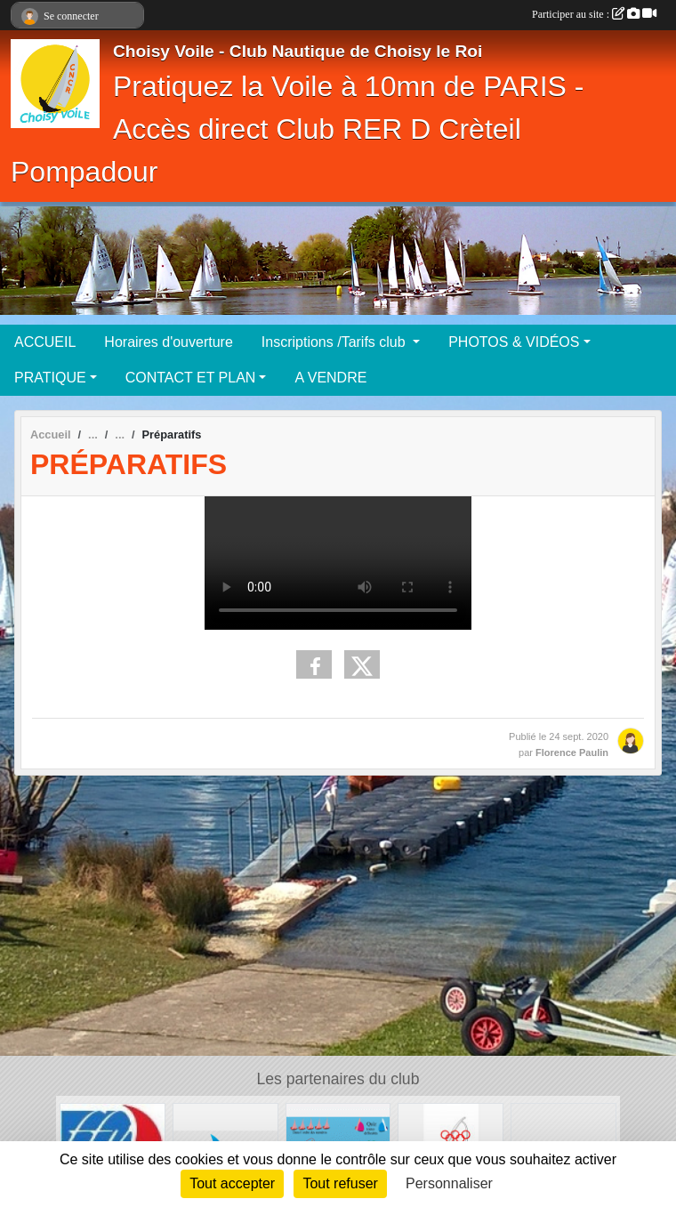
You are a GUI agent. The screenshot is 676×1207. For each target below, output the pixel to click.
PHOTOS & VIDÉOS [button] (513, 342)
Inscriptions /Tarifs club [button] (335, 342)
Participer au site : (594, 14)
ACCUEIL (45, 342)
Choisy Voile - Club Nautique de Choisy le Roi (297, 51)
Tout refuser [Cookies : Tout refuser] (339, 1183)
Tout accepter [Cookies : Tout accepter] (232, 1183)
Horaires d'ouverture (168, 342)
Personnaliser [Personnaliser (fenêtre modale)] (449, 1183)
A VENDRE (330, 377)
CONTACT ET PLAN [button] (190, 377)
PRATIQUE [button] (50, 377)
